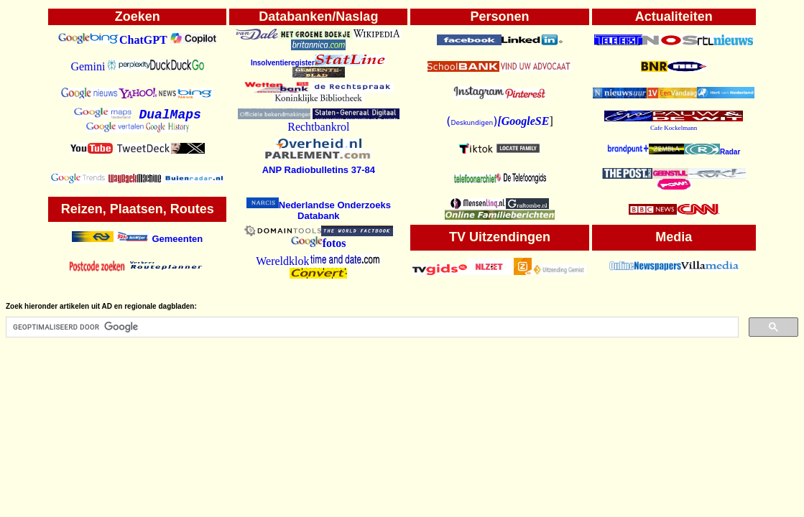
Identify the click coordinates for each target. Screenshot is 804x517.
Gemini (87, 66)
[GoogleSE (523, 121)
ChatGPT (143, 40)
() (471, 121)
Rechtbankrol (318, 127)
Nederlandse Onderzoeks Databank (318, 210)
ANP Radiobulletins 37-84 (318, 169)
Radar (712, 152)
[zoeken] (371, 327)
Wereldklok (282, 261)
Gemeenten (177, 238)
